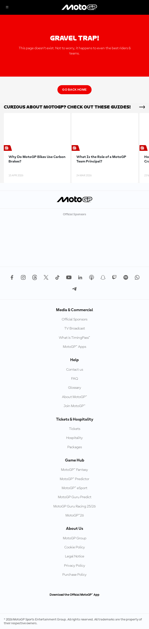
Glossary (74, 388)
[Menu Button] (7, 7)
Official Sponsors (74, 319)
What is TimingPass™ (74, 338)
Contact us (74, 370)
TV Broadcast (74, 328)
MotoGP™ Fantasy (74, 470)
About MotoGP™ (74, 397)
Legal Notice (74, 556)
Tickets (74, 429)
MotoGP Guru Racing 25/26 (74, 506)
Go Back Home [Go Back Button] (74, 89)
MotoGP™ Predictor (74, 479)
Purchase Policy (74, 575)
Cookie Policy (74, 547)
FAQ (74, 379)
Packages (74, 447)
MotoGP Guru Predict (74, 497)
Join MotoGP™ (74, 406)
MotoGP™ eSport (74, 488)
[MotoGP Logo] (79, 7)
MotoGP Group (74, 538)
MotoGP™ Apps (74, 347)
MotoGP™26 (74, 515)
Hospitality (74, 438)
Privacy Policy (74, 566)
